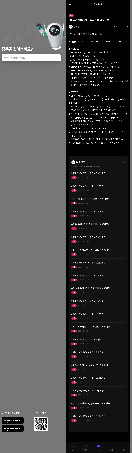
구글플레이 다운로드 (13, 421)
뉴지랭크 (80, 162)
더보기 (98, 429)
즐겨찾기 (124, 162)
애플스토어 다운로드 (13, 429)
